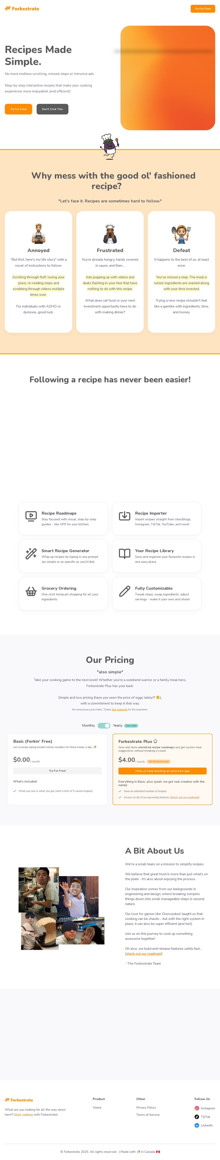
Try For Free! (203, 9)
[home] (22, 8)
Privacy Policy (146, 1108)
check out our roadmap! (185, 797)
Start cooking (23, 1115)
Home (97, 1108)
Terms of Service (148, 1115)
